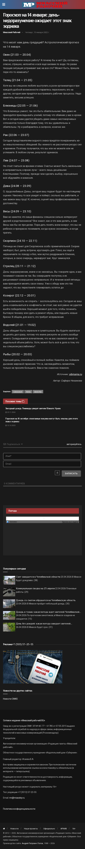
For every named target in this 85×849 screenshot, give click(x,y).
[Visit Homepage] (45, 5)
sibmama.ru (75, 374)
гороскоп (17, 392)
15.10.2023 (10, 425)
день (28, 392)
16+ (73, 828)
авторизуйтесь (74, 444)
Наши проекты (31, 828)
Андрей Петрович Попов (32, 843)
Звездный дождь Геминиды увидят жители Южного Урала (33, 408)
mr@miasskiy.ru (17, 798)
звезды (38, 392)
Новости (14, 828)
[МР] (32, 666)
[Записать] (71, 473)
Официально (49, 828)
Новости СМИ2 (10, 699)
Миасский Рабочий (11, 32)
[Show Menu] (3, 4)
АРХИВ (64, 828)
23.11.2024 (10, 412)
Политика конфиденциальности (19, 809)
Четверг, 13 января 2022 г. (37, 32)
